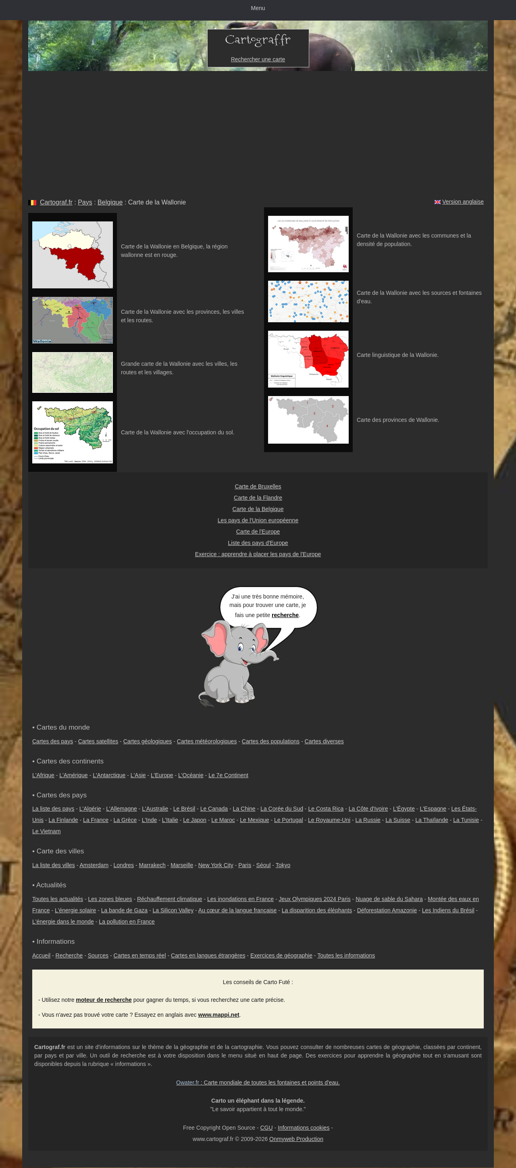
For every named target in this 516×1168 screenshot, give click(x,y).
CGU (266, 1127)
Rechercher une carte (258, 59)
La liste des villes (53, 865)
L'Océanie (191, 775)
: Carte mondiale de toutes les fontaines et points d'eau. (258, 1082)
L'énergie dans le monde (63, 921)
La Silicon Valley (173, 910)
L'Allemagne (121, 808)
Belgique (110, 202)
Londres (124, 865)
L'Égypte (404, 808)
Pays (85, 202)
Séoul (263, 865)
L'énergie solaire (75, 910)
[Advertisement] (258, 131)
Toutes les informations (346, 955)
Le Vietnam (46, 831)
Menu (258, 8)
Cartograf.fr (56, 202)
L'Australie (155, 808)
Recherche (69, 955)
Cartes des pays (52, 741)
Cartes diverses (324, 741)
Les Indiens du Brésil (448, 910)
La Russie (368, 820)
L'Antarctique (109, 775)
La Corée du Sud (281, 808)
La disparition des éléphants (317, 910)
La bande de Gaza (124, 910)
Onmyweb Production (296, 1139)
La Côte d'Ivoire (368, 808)
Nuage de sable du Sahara (389, 899)
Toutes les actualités (57, 899)
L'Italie (170, 820)
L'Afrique (43, 775)
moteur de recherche (104, 1000)
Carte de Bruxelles (258, 486)
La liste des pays (53, 808)
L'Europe (162, 775)
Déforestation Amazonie (387, 910)
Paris (244, 865)
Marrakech (152, 865)
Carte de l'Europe (258, 531)
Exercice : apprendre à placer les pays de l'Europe (258, 554)
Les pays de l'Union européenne (258, 520)
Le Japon (194, 820)
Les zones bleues (110, 899)
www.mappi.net (218, 1015)
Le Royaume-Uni (329, 820)
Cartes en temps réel (140, 955)
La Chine (244, 808)
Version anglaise (463, 201)
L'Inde (149, 820)
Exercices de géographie (281, 955)
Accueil (41, 955)
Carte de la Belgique (258, 509)
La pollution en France (127, 921)
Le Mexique (254, 820)
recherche (285, 615)
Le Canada (214, 808)
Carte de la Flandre (258, 497)
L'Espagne (433, 808)
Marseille (182, 865)
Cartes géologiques (147, 741)
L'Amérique (73, 775)
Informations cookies (303, 1127)
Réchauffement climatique (169, 899)
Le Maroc (223, 820)
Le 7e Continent (228, 775)
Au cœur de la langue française (237, 910)
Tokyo (283, 865)
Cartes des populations (271, 741)
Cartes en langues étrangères (208, 955)
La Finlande (63, 820)
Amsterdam (94, 865)
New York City (215, 865)
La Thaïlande (431, 820)
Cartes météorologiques (207, 741)
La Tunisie (466, 820)
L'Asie (138, 775)
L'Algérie (90, 808)
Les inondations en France (240, 899)
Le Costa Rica (325, 808)
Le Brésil (184, 808)
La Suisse (397, 820)
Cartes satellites (98, 741)
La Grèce (125, 820)
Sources (98, 955)
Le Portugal (288, 820)
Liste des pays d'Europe (258, 543)
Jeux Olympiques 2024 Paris (314, 899)
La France (95, 820)
